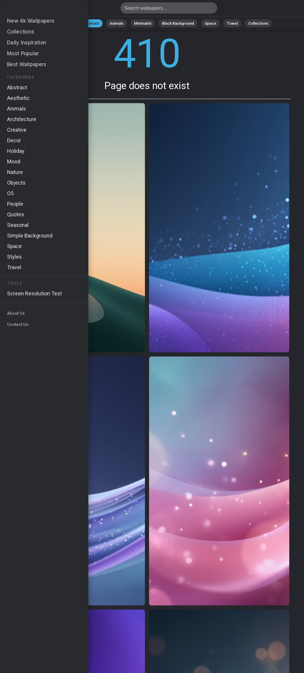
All (48, 23)
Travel (232, 23)
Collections (258, 23)
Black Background (178, 23)
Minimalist (142, 23)
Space (210, 23)
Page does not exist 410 (35, 9)
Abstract (91, 23)
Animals (116, 23)
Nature (67, 23)
